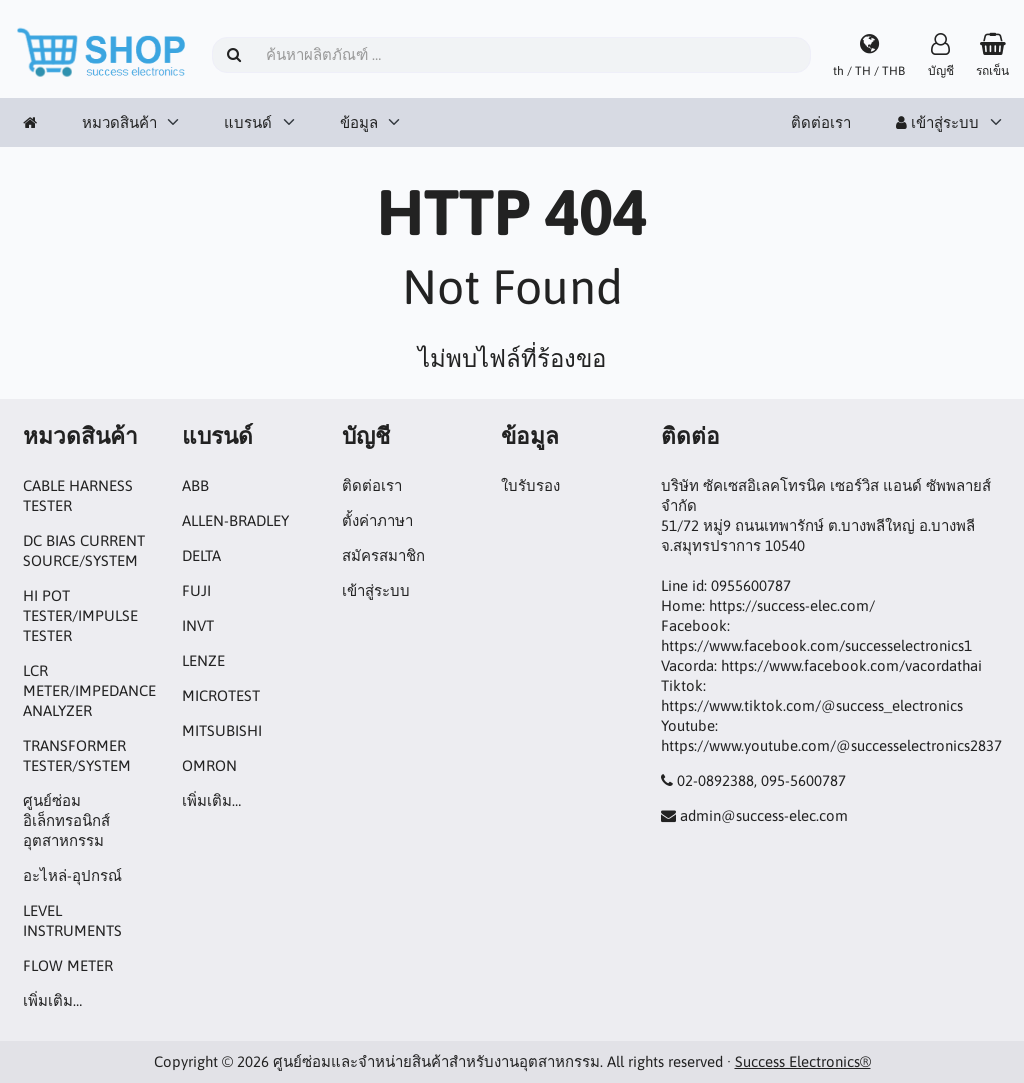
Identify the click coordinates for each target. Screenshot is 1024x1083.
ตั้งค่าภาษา (377, 520)
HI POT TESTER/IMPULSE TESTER (80, 615)
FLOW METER (68, 965)
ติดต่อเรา (821, 122)
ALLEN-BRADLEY (235, 520)
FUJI (196, 590)
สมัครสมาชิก (383, 555)
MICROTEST (221, 695)
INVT (198, 625)
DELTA (201, 555)
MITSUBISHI (222, 730)
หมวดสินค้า (119, 122)
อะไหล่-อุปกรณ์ (72, 875)
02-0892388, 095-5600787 (761, 780)
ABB (195, 485)
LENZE (203, 660)
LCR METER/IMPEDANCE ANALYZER (89, 690)
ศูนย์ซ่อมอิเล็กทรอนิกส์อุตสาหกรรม (66, 820)
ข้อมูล (359, 122)
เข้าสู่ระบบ (937, 122)
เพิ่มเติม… (52, 1000)
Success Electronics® (803, 1061)
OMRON (209, 765)
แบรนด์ (248, 122)
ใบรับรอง (530, 485)
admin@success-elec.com (764, 815)
